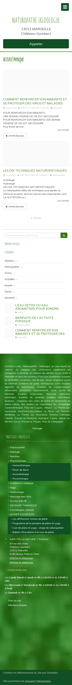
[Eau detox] (9, 308)
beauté (8, 285)
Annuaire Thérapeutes (38, 681)
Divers (8, 272)
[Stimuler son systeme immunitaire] (36, 83)
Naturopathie (12, 266)
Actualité (10, 279)
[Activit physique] (9, 320)
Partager (38, 428)
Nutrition (9, 260)
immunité (10, 297)
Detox (8, 291)
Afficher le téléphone (21, 558)
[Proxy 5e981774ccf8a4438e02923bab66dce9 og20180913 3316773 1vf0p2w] (36, 154)
